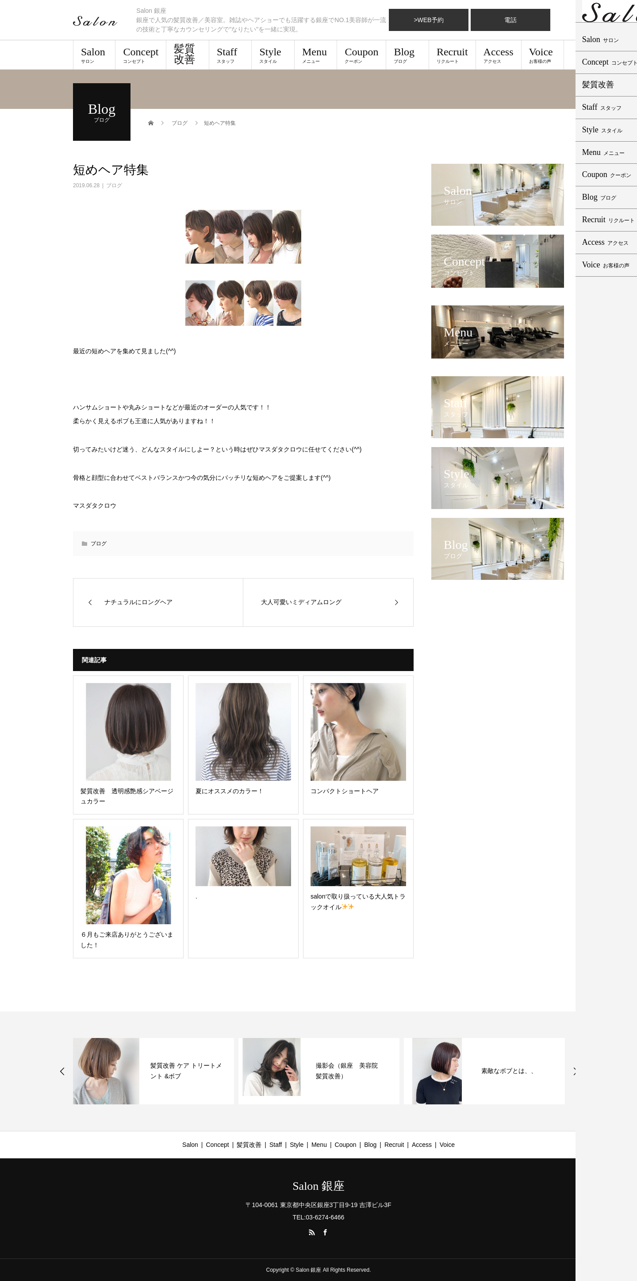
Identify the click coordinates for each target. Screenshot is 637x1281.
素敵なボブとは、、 (509, 1070)
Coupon (361, 55)
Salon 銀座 (318, 1186)
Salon (94, 55)
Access (499, 55)
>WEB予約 (429, 19)
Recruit (452, 55)
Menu (315, 55)
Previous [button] (62, 1071)
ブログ (114, 185)
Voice (542, 55)
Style (272, 55)
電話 (510, 19)
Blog (407, 55)
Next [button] (575, 1071)
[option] (153, 1071)
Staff (230, 55)
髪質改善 (184, 54)
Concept (140, 55)
